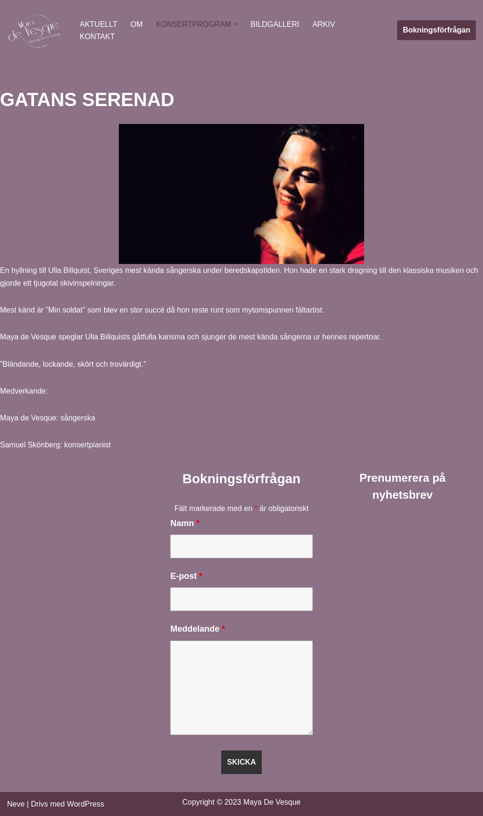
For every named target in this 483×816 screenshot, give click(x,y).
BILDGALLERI (274, 24)
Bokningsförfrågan (436, 30)
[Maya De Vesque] (35, 30)
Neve (16, 804)
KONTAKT (97, 37)
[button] (235, 24)
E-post (186, 576)
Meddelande (197, 629)
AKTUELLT (98, 24)
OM (137, 24)
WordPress (85, 804)
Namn (185, 523)
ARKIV (323, 24)
